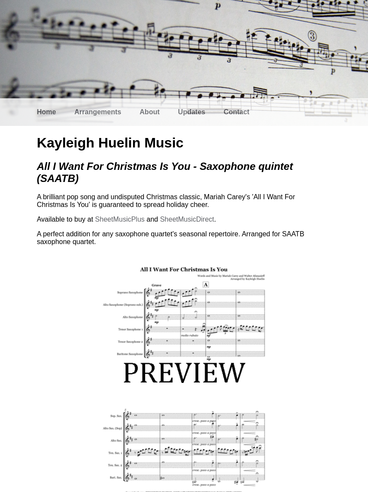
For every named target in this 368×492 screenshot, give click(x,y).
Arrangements (97, 112)
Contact (237, 112)
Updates (191, 112)
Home (46, 112)
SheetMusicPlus (120, 219)
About (149, 112)
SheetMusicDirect (187, 219)
